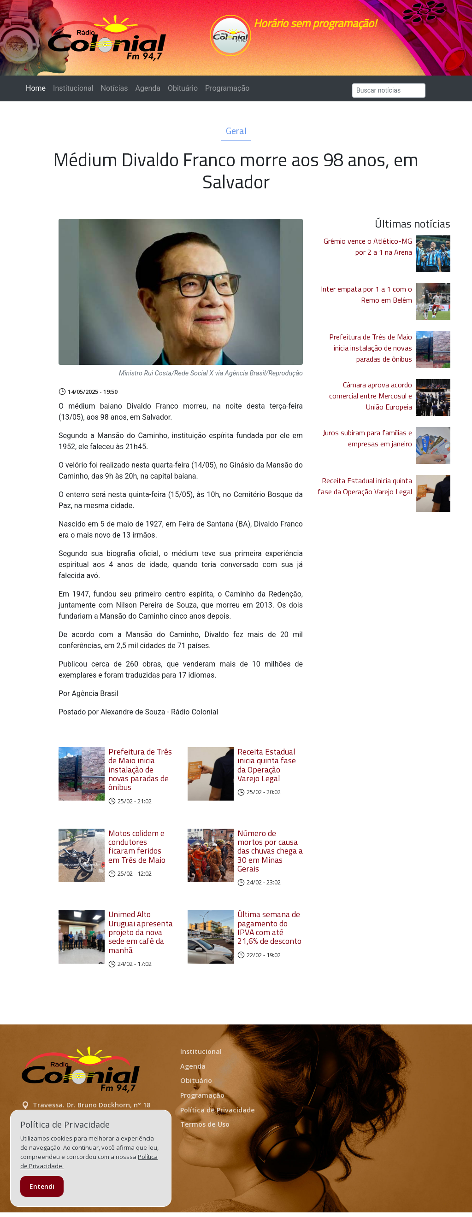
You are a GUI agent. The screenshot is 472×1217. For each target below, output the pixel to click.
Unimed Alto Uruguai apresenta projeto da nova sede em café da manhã (140, 936)
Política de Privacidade (217, 1114)
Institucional (73, 92)
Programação (227, 92)
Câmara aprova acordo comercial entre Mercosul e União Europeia (370, 400)
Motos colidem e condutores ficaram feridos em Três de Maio (136, 851)
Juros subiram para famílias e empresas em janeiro (367, 443)
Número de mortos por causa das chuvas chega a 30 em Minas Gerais (270, 855)
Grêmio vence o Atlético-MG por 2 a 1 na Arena (368, 251)
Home (37, 92)
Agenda (147, 92)
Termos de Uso (205, 1128)
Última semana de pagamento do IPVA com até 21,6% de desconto (269, 932)
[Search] (388, 95)
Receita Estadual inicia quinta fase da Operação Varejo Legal (266, 769)
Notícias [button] (114, 92)
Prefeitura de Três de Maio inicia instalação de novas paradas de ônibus (140, 774)
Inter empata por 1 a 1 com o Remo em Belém (366, 299)
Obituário (183, 92)
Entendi (42, 1186)
